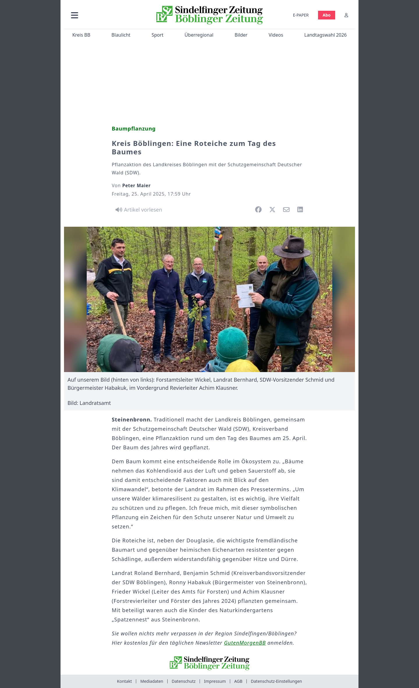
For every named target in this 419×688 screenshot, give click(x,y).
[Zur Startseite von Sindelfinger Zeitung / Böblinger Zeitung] (209, 15)
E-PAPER (301, 15)
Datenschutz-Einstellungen (276, 681)
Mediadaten (151, 681)
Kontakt (124, 681)
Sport (158, 35)
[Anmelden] (346, 15)
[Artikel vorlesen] (138, 209)
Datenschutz (184, 681)
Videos (276, 35)
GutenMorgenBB (245, 642)
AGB (238, 681)
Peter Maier (136, 185)
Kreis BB (81, 35)
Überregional (198, 35)
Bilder (241, 35)
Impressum (215, 681)
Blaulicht (120, 35)
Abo (327, 15)
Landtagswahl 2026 (325, 35)
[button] (105, 15)
